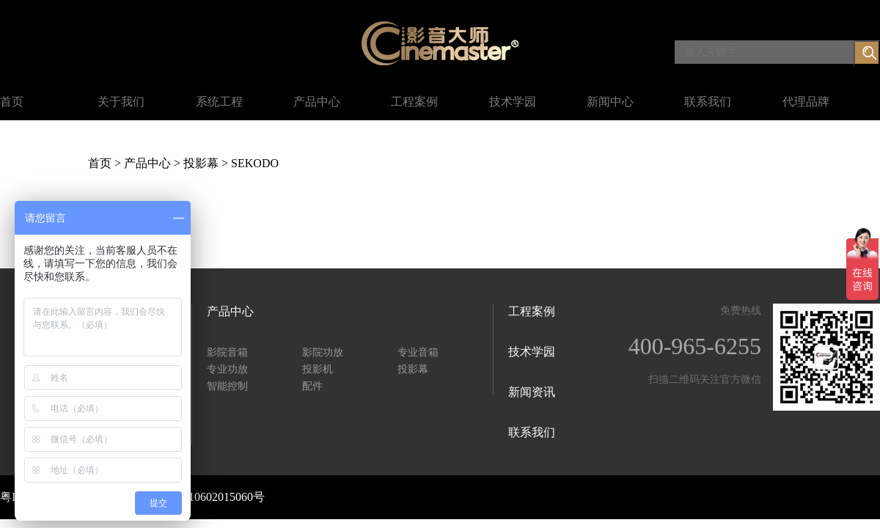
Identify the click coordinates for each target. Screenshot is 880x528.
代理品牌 (805, 101)
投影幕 (201, 163)
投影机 (317, 369)
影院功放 (322, 352)
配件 (312, 386)
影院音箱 (227, 352)
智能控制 (227, 386)
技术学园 (512, 101)
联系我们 (707, 101)
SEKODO (255, 163)
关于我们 (121, 101)
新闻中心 (610, 101)
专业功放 (227, 369)
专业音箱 (418, 352)
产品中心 (316, 101)
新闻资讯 (531, 392)
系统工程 (219, 101)
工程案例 (414, 101)
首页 (11, 101)
